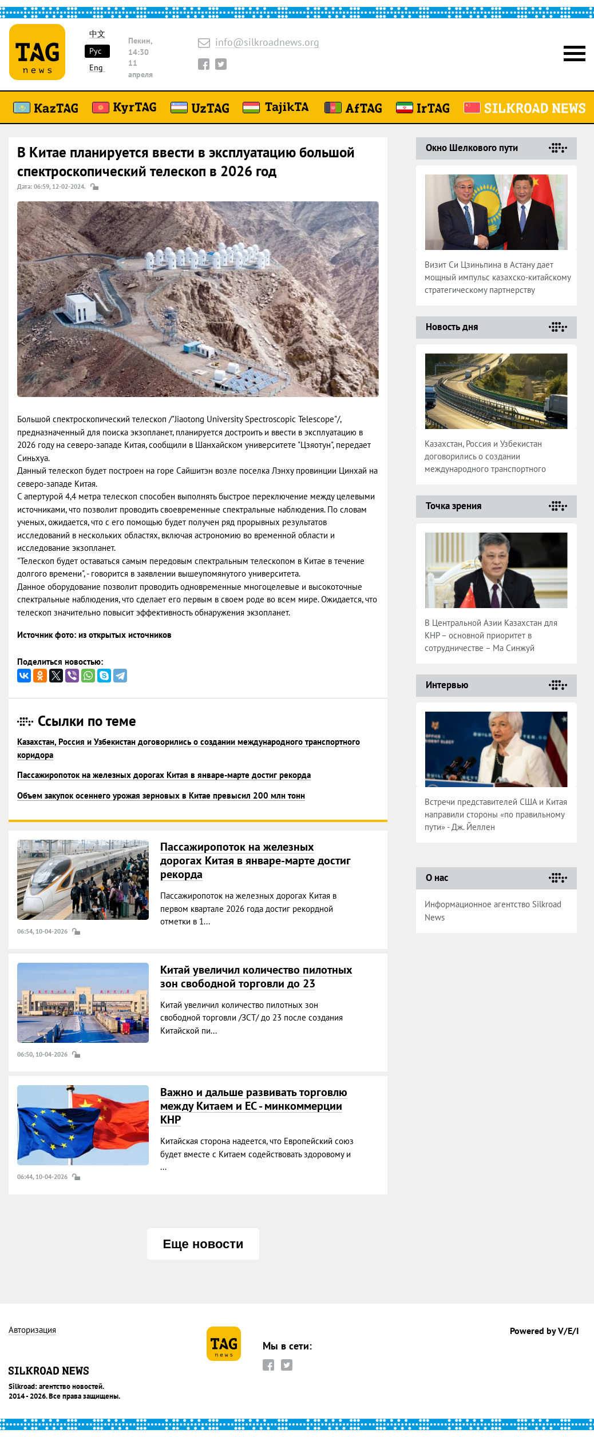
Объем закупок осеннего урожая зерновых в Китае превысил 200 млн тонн (161, 795)
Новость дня (452, 326)
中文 (97, 34)
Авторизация (32, 1330)
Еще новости (203, 1244)
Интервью (447, 684)
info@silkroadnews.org (267, 42)
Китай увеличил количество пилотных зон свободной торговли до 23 (256, 976)
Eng (96, 67)
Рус (95, 51)
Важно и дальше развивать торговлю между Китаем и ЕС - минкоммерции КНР (253, 1106)
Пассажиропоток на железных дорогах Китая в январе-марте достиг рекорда (164, 774)
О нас (437, 877)
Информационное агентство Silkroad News (493, 911)
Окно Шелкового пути (472, 147)
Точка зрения (454, 505)
